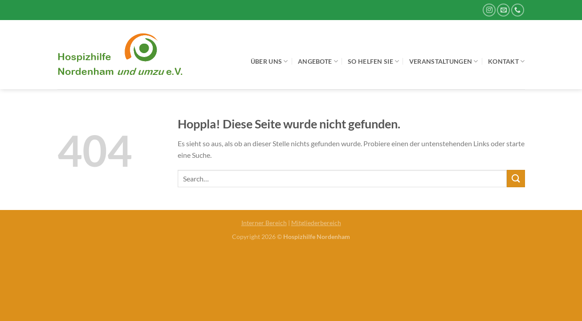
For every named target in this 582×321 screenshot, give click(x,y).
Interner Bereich (264, 222)
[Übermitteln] (516, 178)
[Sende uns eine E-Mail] (503, 10)
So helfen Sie (373, 61)
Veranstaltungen (443, 61)
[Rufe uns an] (517, 10)
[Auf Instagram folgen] (489, 10)
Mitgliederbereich (316, 222)
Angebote (318, 61)
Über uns (269, 61)
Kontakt (506, 61)
